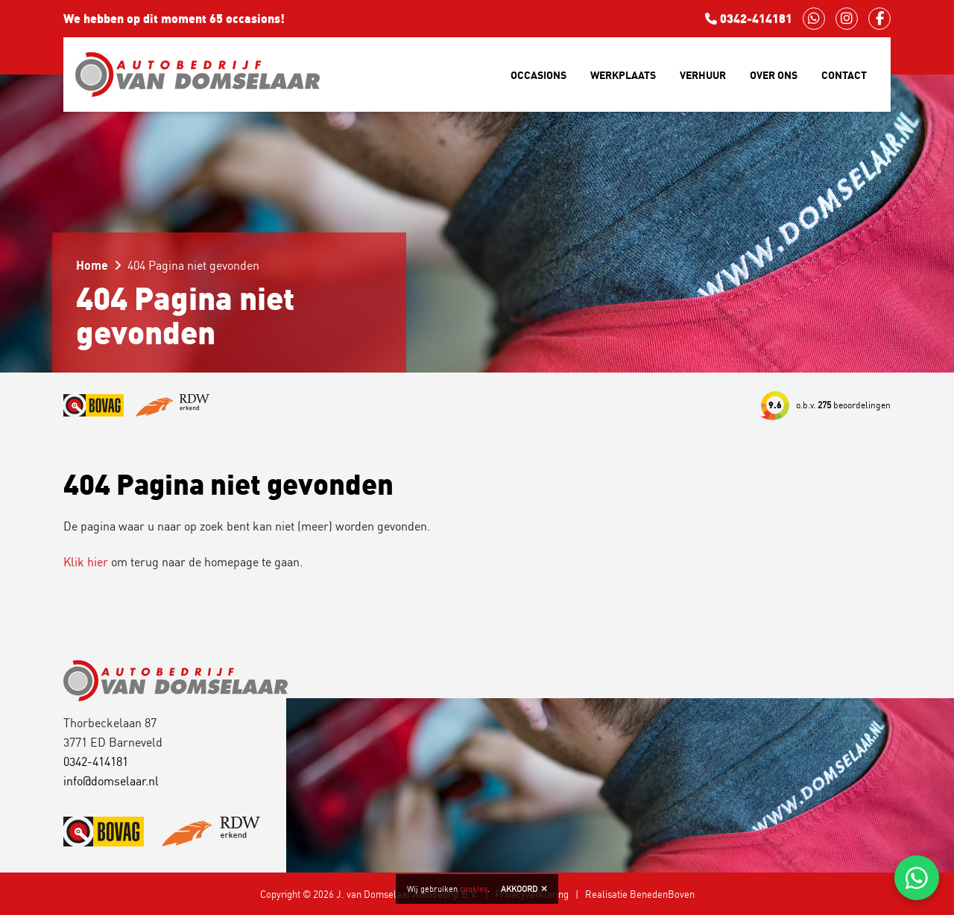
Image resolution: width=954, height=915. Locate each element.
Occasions (538, 75)
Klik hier (85, 561)
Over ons (773, 75)
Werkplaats (623, 75)
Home (92, 265)
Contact (844, 75)
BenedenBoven (662, 894)
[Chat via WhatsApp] (916, 877)
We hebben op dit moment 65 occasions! (174, 18)
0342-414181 (748, 18)
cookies (473, 889)
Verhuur (703, 75)
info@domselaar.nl (111, 780)
